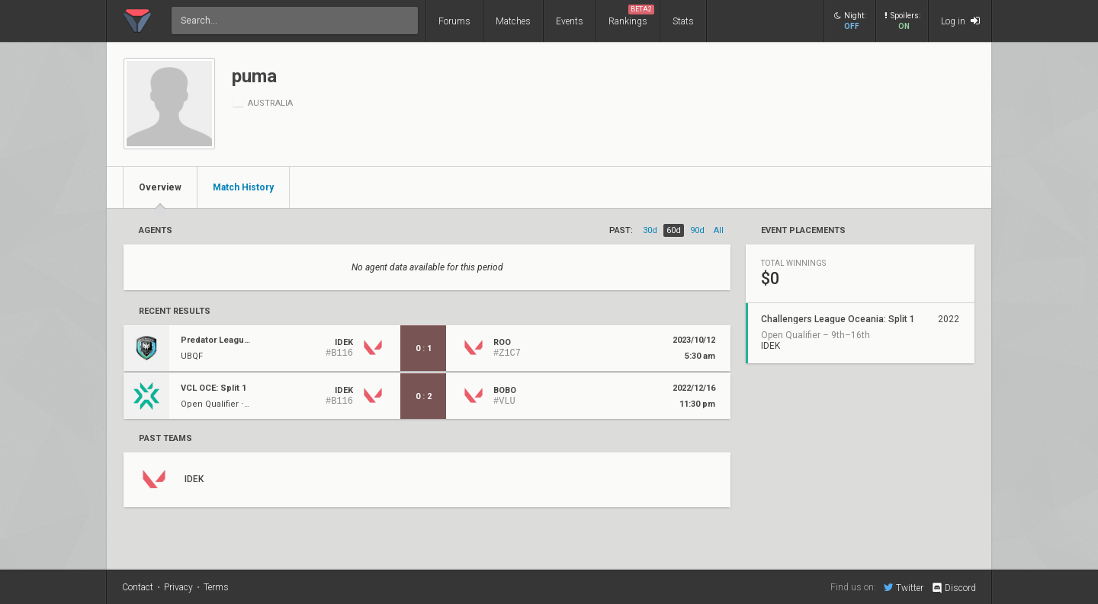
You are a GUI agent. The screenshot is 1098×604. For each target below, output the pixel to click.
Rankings (631, 16)
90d (697, 230)
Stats (683, 21)
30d (650, 230)
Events (569, 21)
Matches (513, 21)
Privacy (178, 587)
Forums (454, 21)
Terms (216, 587)
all (719, 230)
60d (673, 230)
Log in (960, 21)
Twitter (903, 587)
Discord (953, 588)
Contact (137, 587)
